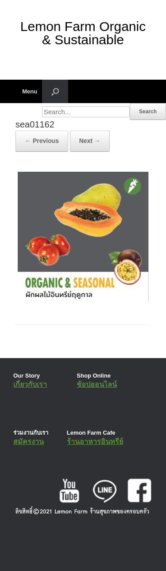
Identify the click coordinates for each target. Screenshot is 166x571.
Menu (26, 91)
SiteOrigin (77, 553)
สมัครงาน (28, 441)
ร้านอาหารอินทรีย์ (95, 441)
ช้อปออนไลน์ (97, 384)
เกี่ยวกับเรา (30, 384)
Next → (89, 140)
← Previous (42, 140)
